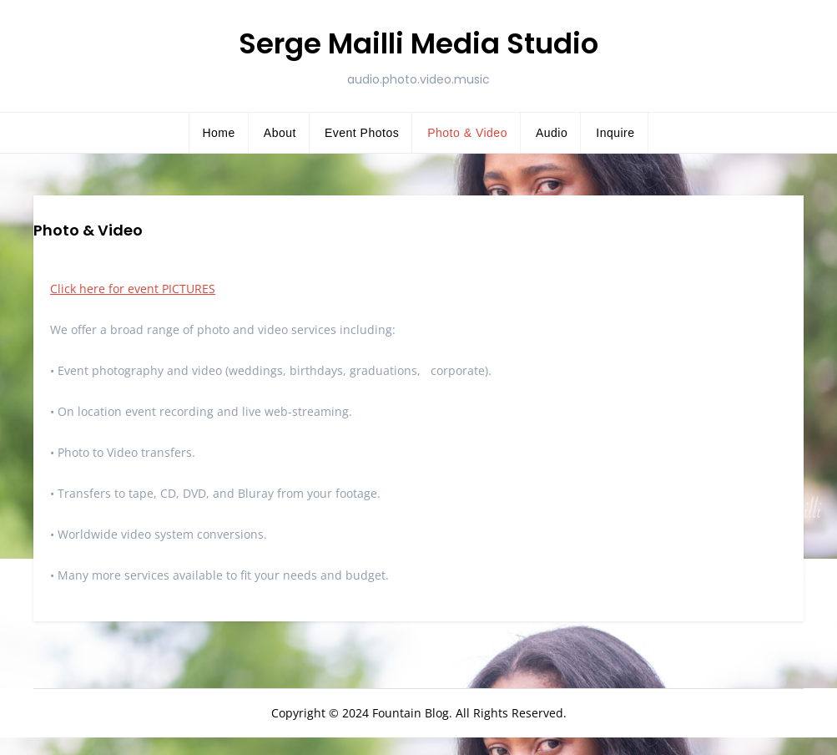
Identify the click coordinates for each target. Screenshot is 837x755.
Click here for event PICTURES (132, 288)
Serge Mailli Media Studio (418, 43)
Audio (551, 132)
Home (218, 132)
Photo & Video (467, 132)
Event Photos (362, 132)
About (280, 132)
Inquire (615, 132)
